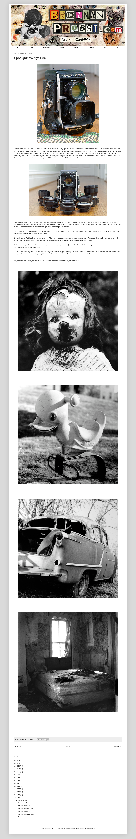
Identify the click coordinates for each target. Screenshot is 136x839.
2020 (18, 774)
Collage (76, 47)
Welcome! (21, 817)
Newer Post (18, 746)
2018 (18, 780)
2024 (18, 763)
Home (68, 746)
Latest (18, 47)
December (21, 800)
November (21, 803)
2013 (18, 795)
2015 (18, 789)
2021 (18, 772)
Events (118, 47)
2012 (18, 797)
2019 (18, 777)
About (31, 47)
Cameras (91, 47)
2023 (18, 766)
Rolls (105, 47)
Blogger (91, 828)
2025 (18, 760)
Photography (46, 47)
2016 (18, 786)
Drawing (62, 47)
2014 (18, 792)
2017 (18, 783)
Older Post (117, 746)
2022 (18, 769)
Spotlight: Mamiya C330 (25, 808)
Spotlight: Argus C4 (24, 811)
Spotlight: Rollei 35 (24, 805)
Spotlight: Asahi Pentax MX (27, 814)
